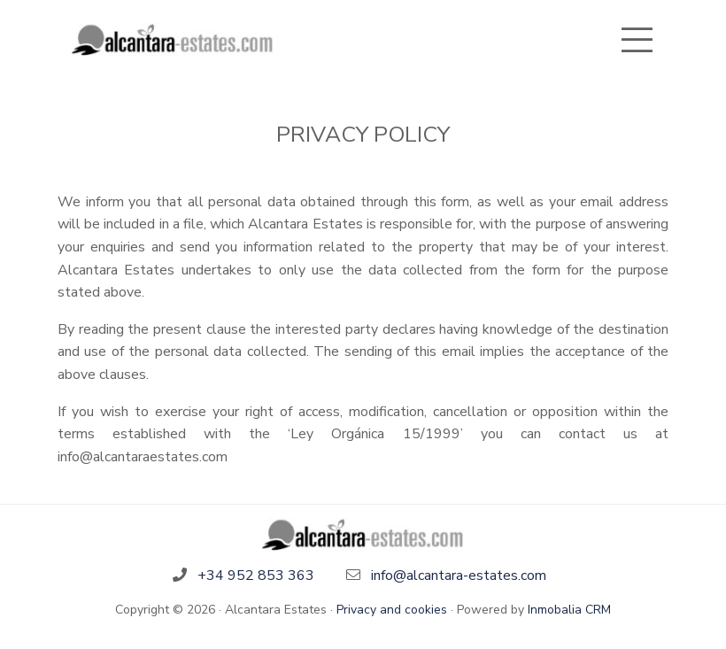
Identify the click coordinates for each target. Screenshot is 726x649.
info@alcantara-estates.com (458, 575)
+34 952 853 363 (255, 575)
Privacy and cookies (391, 609)
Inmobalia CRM (569, 609)
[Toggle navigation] (636, 40)
